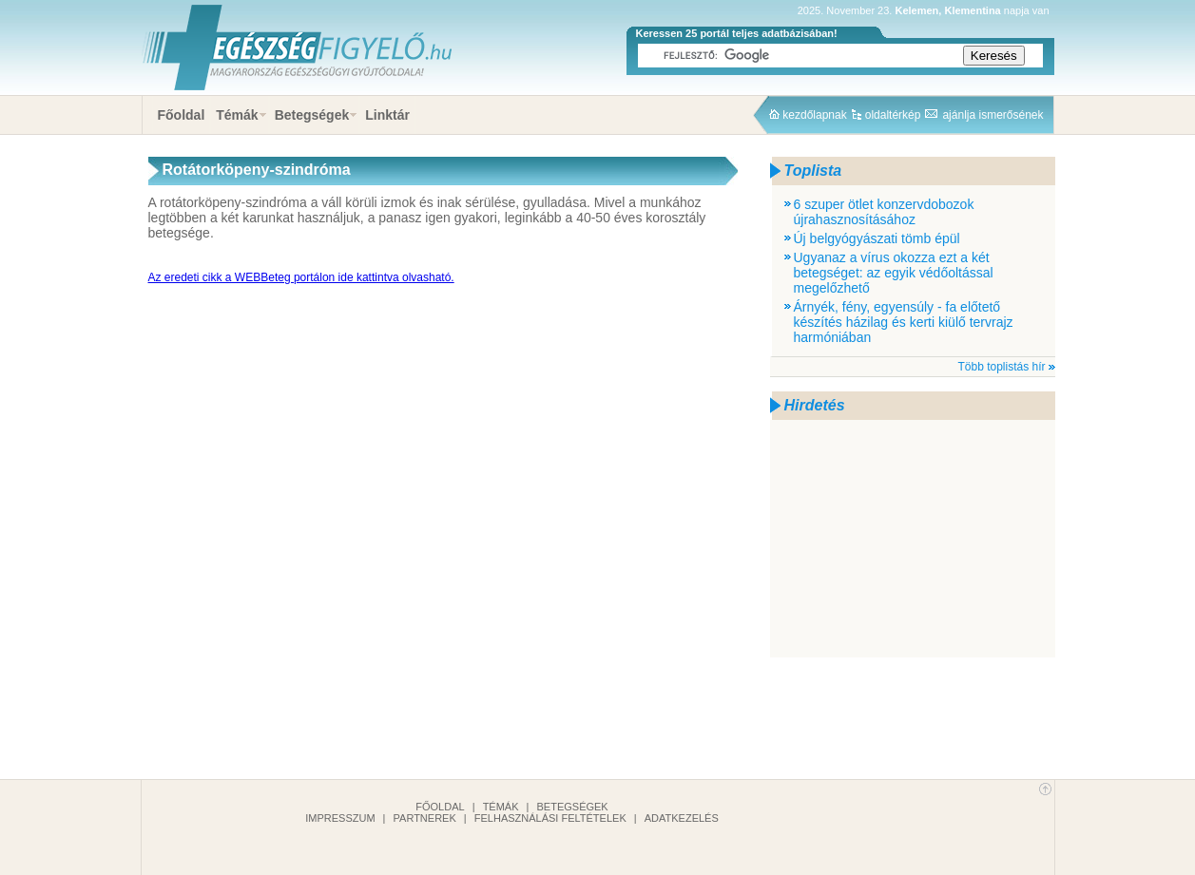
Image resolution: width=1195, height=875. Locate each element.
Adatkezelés (682, 818)
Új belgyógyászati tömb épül (877, 238)
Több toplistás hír (1001, 366)
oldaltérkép (893, 115)
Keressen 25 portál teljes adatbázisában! (737, 33)
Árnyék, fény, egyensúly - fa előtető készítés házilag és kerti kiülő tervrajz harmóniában (903, 322)
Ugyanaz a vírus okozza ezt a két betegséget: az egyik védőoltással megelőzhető (893, 272)
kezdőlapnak (814, 115)
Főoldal (181, 115)
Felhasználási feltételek (550, 818)
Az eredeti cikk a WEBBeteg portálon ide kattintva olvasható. (301, 277)
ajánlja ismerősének (992, 115)
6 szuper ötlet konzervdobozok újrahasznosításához (884, 212)
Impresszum (340, 818)
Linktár (387, 115)
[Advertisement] (912, 538)
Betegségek (312, 115)
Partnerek (425, 818)
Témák (237, 115)
